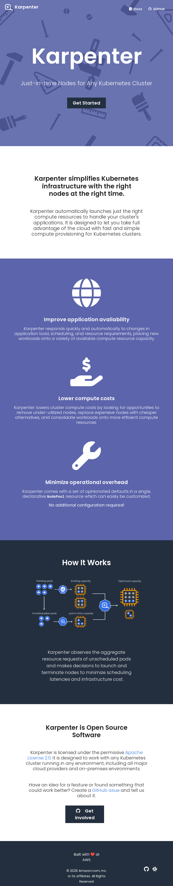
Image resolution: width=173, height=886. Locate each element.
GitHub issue (106, 790)
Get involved (85, 814)
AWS (86, 859)
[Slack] (155, 869)
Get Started (86, 103)
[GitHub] (146, 869)
